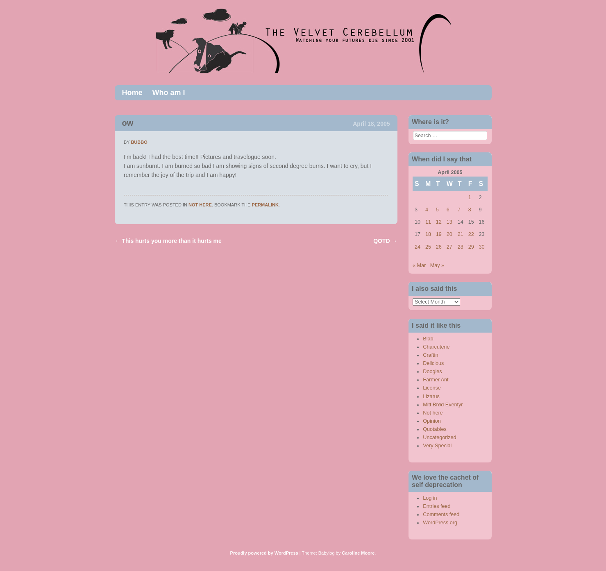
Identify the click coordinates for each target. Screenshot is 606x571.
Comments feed (441, 514)
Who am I (168, 92)
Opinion (431, 421)
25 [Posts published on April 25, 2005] (428, 247)
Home (132, 92)
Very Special (437, 446)
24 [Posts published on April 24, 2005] (417, 247)
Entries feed (436, 506)
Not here (200, 204)
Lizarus (431, 396)
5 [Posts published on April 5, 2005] (437, 210)
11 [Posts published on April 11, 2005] (428, 222)
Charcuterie (436, 347)
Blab (428, 339)
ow (128, 122)
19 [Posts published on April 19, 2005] (439, 234)
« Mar (419, 265)
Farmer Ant (435, 380)
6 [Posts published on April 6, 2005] (448, 210)
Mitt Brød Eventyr (443, 405)
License (431, 388)
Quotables (434, 429)
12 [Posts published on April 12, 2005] (439, 222)
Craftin (430, 355)
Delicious (433, 363)
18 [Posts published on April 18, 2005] (428, 234)
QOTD (385, 241)
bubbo (139, 142)
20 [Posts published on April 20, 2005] (449, 234)
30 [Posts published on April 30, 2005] (482, 247)
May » (437, 265)
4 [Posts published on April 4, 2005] (426, 210)
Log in (430, 498)
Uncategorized (439, 437)
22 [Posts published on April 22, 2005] (471, 234)
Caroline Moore (358, 553)
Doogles (432, 371)
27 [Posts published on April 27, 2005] (449, 247)
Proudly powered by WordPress (264, 553)
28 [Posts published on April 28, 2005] (460, 247)
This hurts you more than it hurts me (168, 241)
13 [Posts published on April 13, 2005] (449, 222)
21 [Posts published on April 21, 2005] (460, 234)
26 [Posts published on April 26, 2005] (439, 247)
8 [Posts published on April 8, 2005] (469, 210)
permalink (265, 204)
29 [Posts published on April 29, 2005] (471, 247)
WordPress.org (440, 523)
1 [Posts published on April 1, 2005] (469, 197)
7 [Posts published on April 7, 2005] (459, 210)
